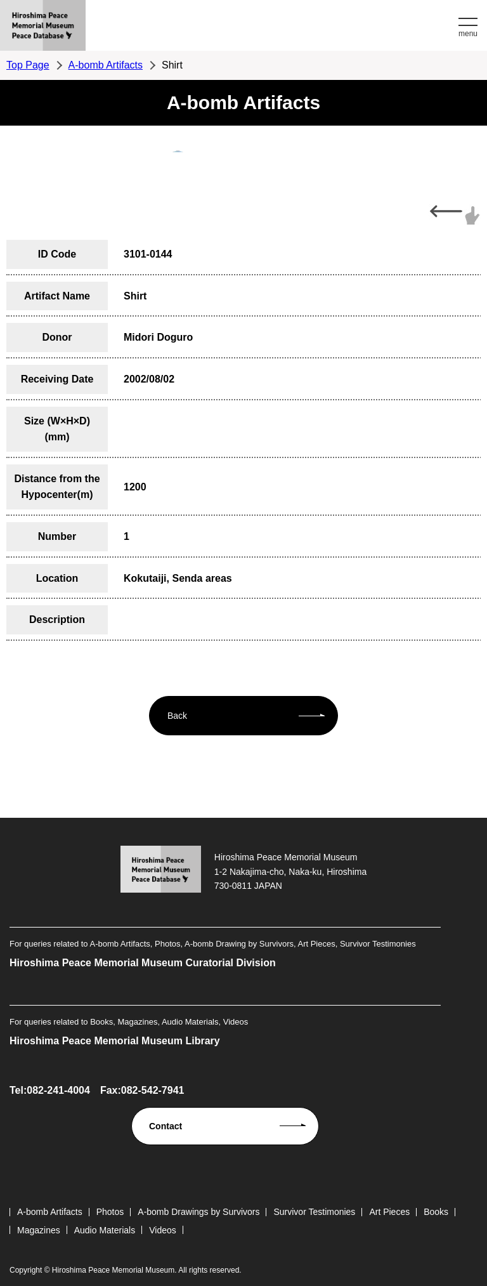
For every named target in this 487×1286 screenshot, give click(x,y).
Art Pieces (389, 1212)
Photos (110, 1212)
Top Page (27, 65)
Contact (165, 1126)
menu (467, 33)
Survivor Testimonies (314, 1212)
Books (436, 1212)
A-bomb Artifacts (105, 65)
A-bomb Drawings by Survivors (198, 1212)
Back (177, 716)
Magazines (38, 1230)
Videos (162, 1230)
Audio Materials (105, 1230)
